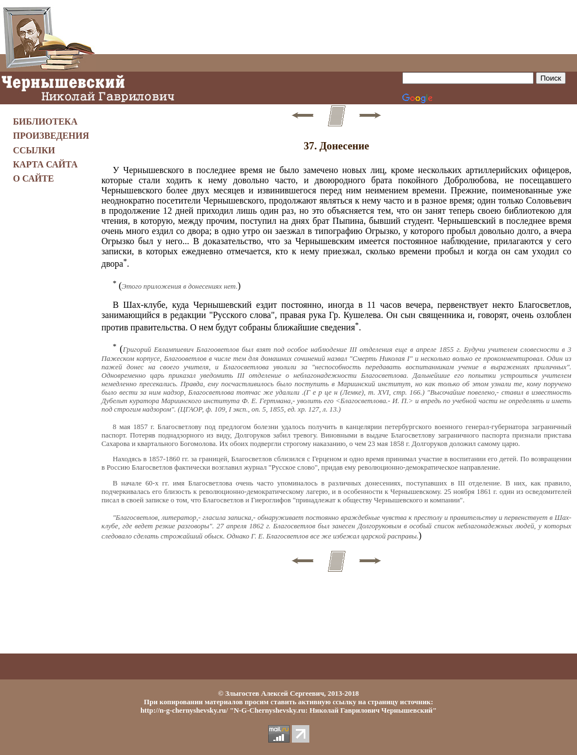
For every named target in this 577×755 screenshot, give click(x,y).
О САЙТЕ (33, 178)
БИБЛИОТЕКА (45, 121)
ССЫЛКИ (34, 150)
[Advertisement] (336, 27)
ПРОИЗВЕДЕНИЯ (51, 135)
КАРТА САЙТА (45, 164)
